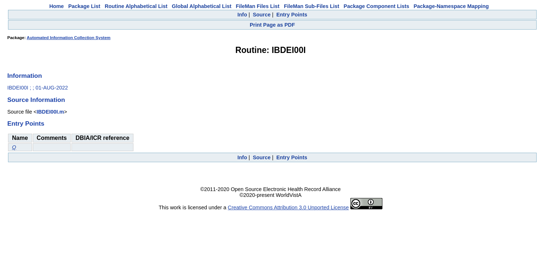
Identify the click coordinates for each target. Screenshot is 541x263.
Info (242, 15)
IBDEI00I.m (50, 112)
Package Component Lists (376, 6)
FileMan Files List (258, 6)
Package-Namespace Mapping (451, 6)
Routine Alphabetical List (136, 6)
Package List (84, 6)
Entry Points (291, 15)
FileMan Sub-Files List (311, 6)
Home (56, 6)
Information (24, 75)
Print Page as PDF (272, 25)
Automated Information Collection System (68, 37)
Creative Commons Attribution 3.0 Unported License (288, 207)
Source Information (36, 99)
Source (261, 15)
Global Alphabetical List (201, 6)
